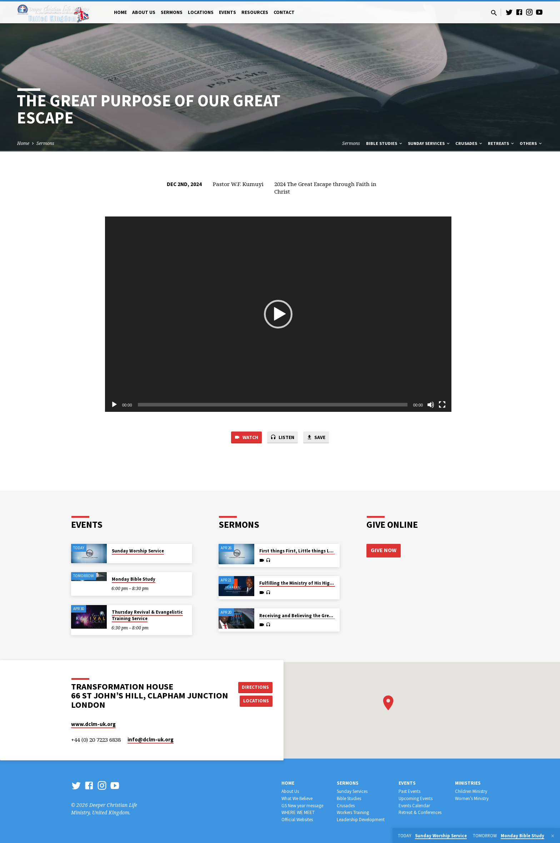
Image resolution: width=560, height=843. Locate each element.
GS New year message (302, 806)
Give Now (383, 550)
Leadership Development (361, 820)
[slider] (273, 404)
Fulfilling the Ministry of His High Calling (304, 583)
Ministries (468, 783)
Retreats (501, 143)
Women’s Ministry (472, 798)
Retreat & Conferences (420, 812)
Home (120, 12)
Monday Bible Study (133, 579)
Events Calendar (414, 806)
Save (318, 438)
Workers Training (353, 812)
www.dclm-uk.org (93, 724)
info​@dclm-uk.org (151, 739)
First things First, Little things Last (297, 551)
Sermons (171, 12)
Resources (254, 12)
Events (227, 12)
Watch (244, 438)
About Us (143, 12)
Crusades (469, 143)
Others (531, 143)
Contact (284, 12)
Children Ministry (471, 791)
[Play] (114, 404)
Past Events (409, 791)
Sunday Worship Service (138, 551)
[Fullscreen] (442, 404)
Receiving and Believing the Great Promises (307, 616)
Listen (282, 438)
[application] (278, 314)
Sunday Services (429, 143)
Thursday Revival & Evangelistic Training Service (147, 615)
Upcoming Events (415, 798)
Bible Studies (384, 143)
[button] (278, 314)
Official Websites (297, 820)
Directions (256, 686)
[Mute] (430, 404)
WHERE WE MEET (298, 812)
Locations (201, 12)
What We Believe (296, 798)
